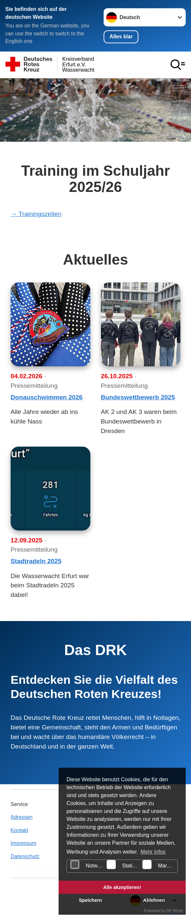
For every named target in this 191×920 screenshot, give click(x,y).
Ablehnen (154, 900)
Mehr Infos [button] (153, 852)
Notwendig (87, 864)
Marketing (159, 864)
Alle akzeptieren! (122, 887)
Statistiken (124, 864)
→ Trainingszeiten (36, 213)
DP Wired (174, 910)
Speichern (90, 900)
